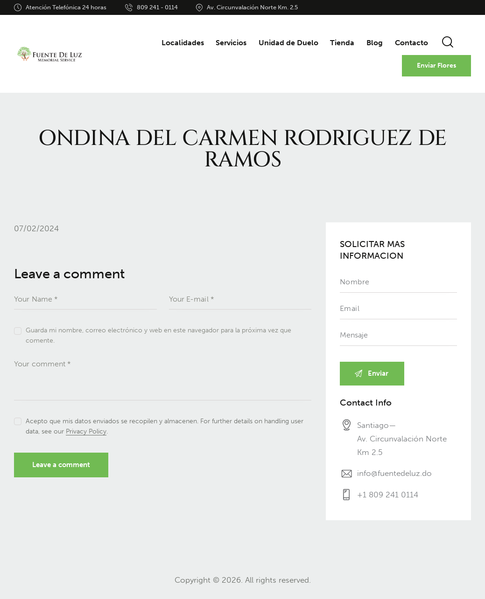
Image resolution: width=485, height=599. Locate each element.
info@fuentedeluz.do (394, 473)
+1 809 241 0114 (387, 495)
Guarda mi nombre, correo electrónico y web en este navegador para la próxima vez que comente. (158, 335)
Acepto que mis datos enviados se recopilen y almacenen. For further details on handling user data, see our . (164, 426)
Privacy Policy (86, 431)
